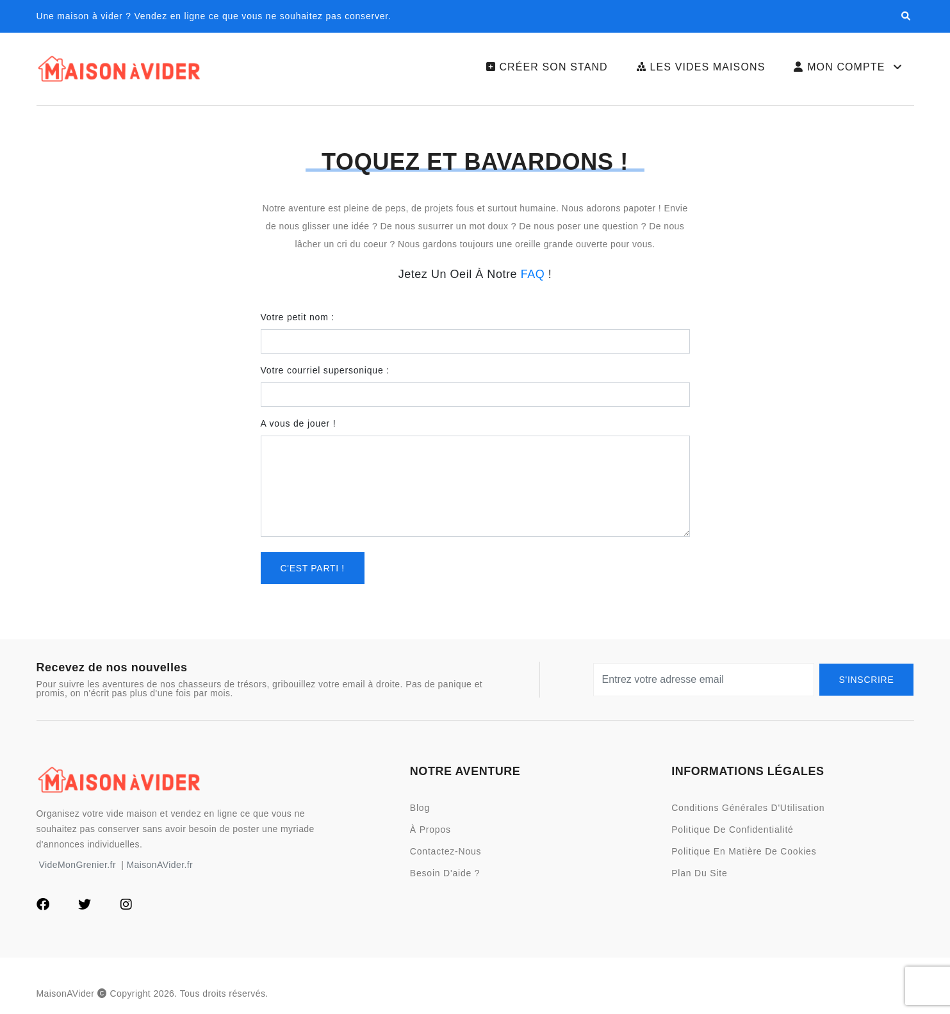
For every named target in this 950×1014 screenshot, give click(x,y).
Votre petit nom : (298, 317)
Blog (420, 808)
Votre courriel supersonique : (325, 370)
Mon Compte (849, 67)
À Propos (430, 829)
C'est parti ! (313, 568)
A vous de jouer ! (298, 423)
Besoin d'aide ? (445, 873)
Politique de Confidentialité (732, 829)
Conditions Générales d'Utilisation (747, 808)
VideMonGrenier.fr (78, 865)
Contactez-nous (446, 851)
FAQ (533, 274)
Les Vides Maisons (701, 66)
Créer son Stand (547, 66)
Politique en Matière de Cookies (743, 851)
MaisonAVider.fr (159, 865)
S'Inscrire (866, 680)
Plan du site (699, 873)
